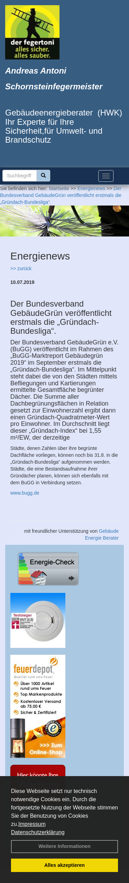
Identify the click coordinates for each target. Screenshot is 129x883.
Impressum (31, 824)
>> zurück (20, 268)
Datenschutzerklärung (38, 832)
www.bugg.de (24, 493)
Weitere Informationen (65, 846)
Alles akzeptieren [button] (64, 865)
